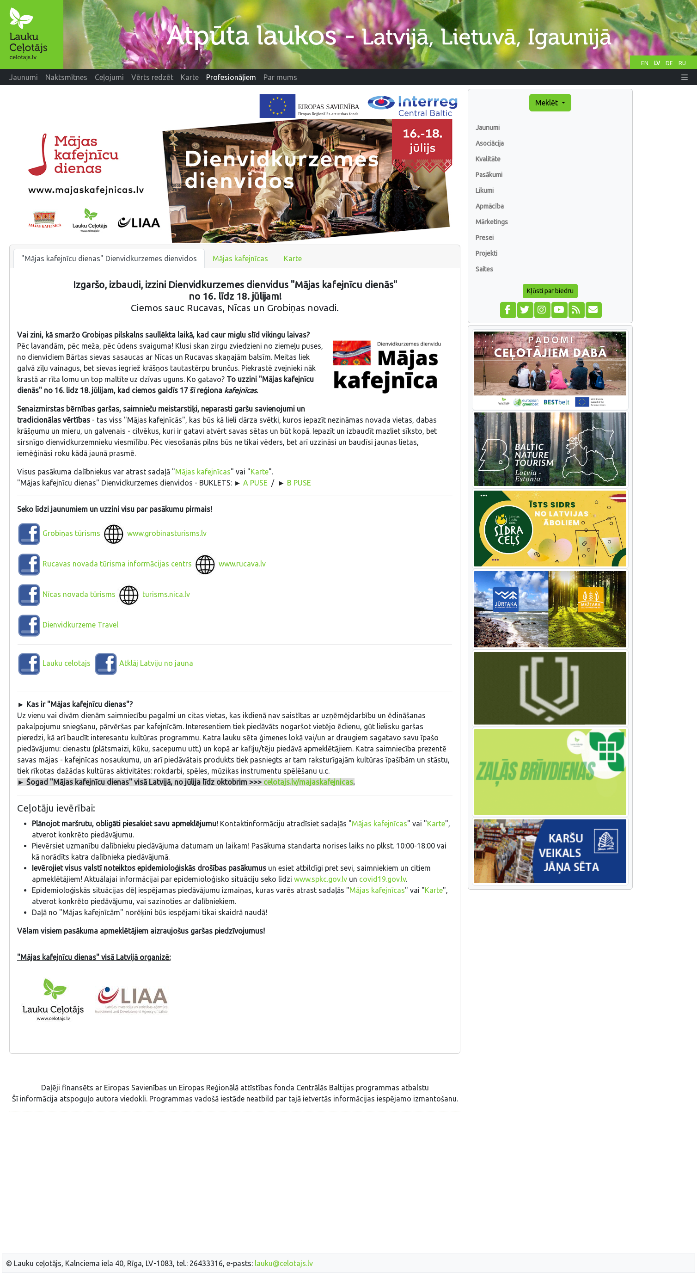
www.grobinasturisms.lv (167, 533)
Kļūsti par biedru (550, 291)
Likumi (485, 190)
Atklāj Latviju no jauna (156, 663)
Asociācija (490, 143)
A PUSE (255, 483)
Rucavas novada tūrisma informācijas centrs (117, 564)
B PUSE (299, 483)
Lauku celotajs (67, 663)
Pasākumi (489, 174)
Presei (485, 237)
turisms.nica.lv (166, 594)
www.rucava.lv (242, 564)
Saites (484, 269)
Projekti (486, 253)
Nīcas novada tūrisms (78, 594)
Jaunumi (488, 127)
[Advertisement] (234, 1184)
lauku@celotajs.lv (284, 1263)
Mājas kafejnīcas (240, 258)
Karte (293, 258)
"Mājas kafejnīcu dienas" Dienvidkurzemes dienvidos (109, 258)
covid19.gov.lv (382, 879)
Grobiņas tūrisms (71, 533)
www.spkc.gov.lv (320, 879)
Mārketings (492, 222)
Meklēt (547, 102)
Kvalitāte (488, 159)
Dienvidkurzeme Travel (80, 625)
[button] (684, 77)
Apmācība (490, 206)
